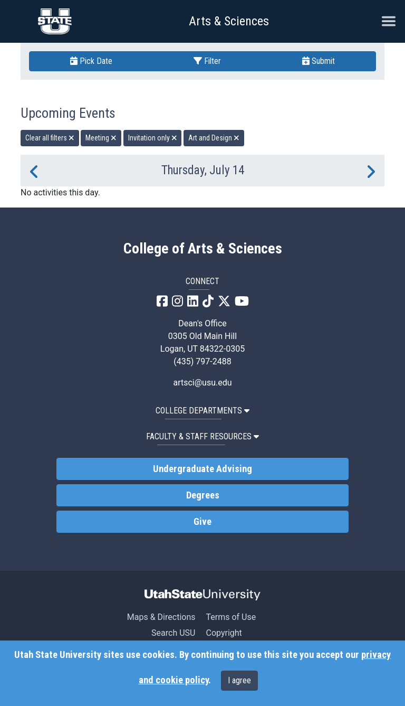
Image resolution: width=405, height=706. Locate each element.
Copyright (224, 633)
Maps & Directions (161, 617)
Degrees (202, 495)
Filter (207, 61)
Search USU (173, 633)
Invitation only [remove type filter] (152, 138)
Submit (318, 61)
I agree (239, 680)
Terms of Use (231, 617)
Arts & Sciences (229, 21)
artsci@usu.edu (202, 383)
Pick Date (91, 61)
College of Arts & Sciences (202, 248)
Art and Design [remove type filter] (213, 138)
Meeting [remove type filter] (101, 138)
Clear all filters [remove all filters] (49, 138)
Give (202, 522)
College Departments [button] (202, 410)
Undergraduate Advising (202, 469)
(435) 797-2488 (202, 361)
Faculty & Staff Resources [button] (202, 436)
